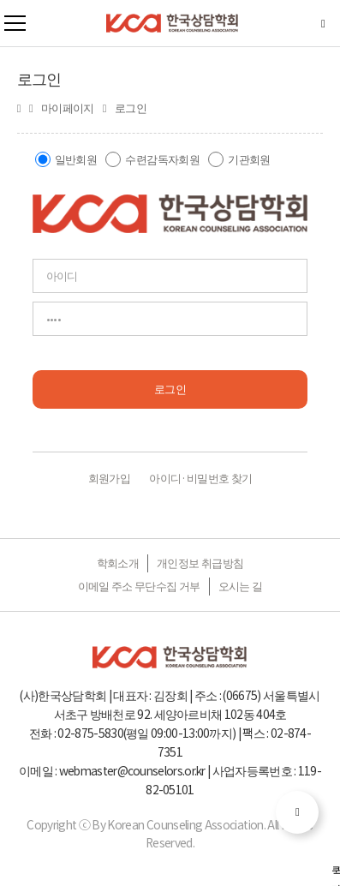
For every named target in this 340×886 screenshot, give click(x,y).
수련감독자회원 (162, 159)
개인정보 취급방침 (200, 562)
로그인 (170, 388)
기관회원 (249, 159)
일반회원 (76, 159)
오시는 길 (240, 586)
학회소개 (118, 562)
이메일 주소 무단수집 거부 (139, 586)
